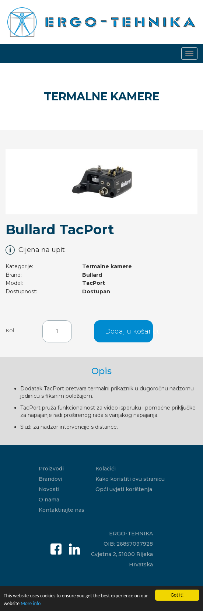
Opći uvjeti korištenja (123, 489)
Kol (10, 330)
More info (31, 605)
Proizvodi (51, 468)
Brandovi (50, 479)
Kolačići (105, 468)
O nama (49, 499)
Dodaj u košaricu (129, 331)
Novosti (49, 489)
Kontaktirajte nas (61, 510)
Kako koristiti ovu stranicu (130, 479)
